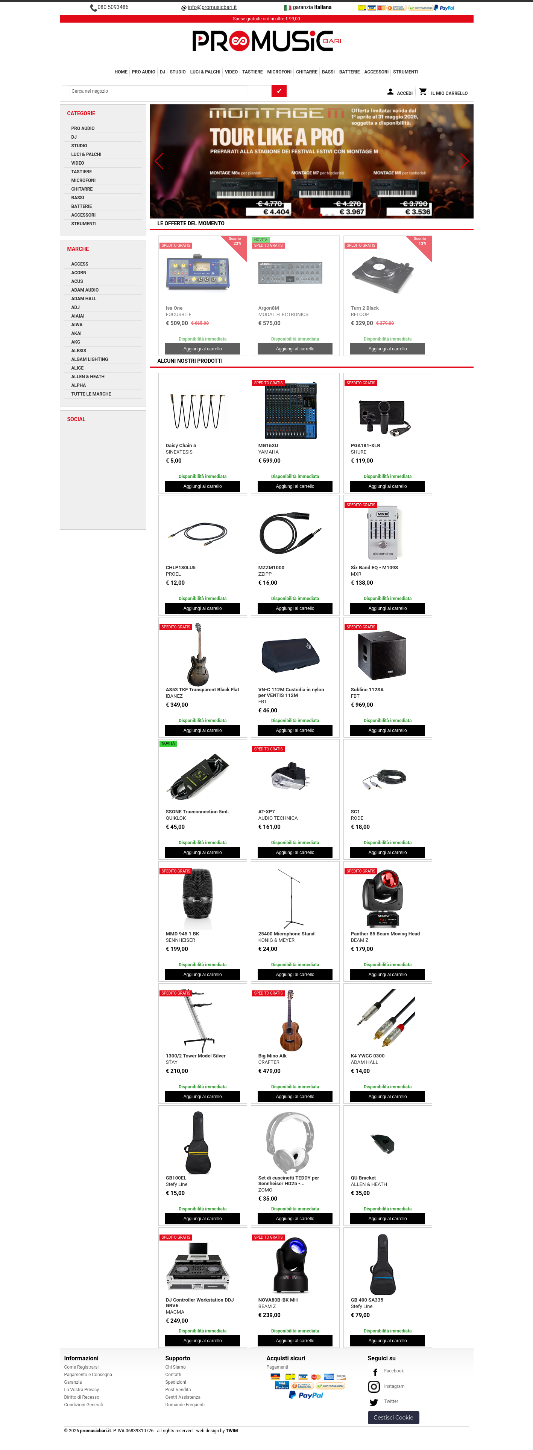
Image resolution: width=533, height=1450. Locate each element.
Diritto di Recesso (82, 1397)
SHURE (358, 452)
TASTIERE (252, 72)
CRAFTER (268, 1062)
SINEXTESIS (179, 452)
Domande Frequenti (185, 1404)
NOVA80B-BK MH (278, 1300)
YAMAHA (268, 452)
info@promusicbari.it (212, 7)
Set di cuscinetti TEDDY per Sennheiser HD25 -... (288, 1180)
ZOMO (265, 1190)
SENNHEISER (180, 940)
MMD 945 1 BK (182, 934)
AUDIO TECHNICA (278, 818)
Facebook (386, 1371)
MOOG (265, 314)
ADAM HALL (364, 1062)
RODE (357, 818)
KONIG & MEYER (276, 940)
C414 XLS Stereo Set (374, 308)
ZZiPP (265, 574)
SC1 (355, 811)
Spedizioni (176, 1382)
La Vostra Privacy (81, 1389)
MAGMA (175, 1312)
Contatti (174, 1374)
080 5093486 (112, 7)
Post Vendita (178, 1389)
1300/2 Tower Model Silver (196, 1056)
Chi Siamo (176, 1367)
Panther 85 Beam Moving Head (385, 934)
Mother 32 (269, 308)
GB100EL (176, 1178)
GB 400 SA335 (367, 1300)
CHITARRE (306, 72)
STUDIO (177, 72)
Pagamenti (278, 1367)
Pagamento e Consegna (88, 1374)
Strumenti (405, 72)
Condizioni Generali (83, 1404)
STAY (172, 1062)
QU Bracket (363, 1178)
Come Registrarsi (81, 1367)
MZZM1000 (271, 567)
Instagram (386, 1386)
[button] (159, 161)
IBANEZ (174, 696)
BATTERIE (349, 72)
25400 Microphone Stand (286, 934)
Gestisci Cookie (393, 1417)
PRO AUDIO (143, 72)
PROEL (173, 574)
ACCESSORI (376, 72)
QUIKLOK (176, 818)
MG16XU (268, 445)
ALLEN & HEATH (369, 1184)
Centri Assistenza (183, 1397)
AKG (356, 314)
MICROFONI (279, 72)
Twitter (383, 1401)
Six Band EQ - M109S (374, 567)
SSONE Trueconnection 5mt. (197, 811)
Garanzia (73, 1382)
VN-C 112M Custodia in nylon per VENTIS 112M (291, 692)
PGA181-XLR (365, 445)
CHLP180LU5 (181, 567)
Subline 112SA (367, 689)
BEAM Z (360, 940)
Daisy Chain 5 (181, 445)
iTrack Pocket (181, 308)
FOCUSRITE (178, 314)
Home (121, 72)
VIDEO (231, 72)
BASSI (328, 72)
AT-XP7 (266, 811)
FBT (262, 701)
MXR (356, 574)
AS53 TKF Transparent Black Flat (202, 689)
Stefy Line (177, 1184)
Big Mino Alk (272, 1056)
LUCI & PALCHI (205, 72)
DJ (163, 72)
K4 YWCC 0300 (368, 1056)
